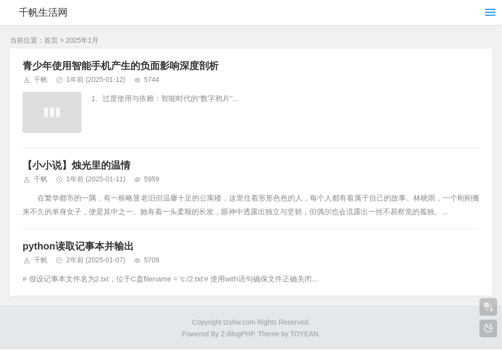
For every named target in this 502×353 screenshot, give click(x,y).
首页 (51, 40)
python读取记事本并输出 (78, 246)
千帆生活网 (43, 12)
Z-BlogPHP (237, 334)
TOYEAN (304, 334)
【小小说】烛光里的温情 (76, 165)
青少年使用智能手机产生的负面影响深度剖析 (121, 65)
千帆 (41, 79)
